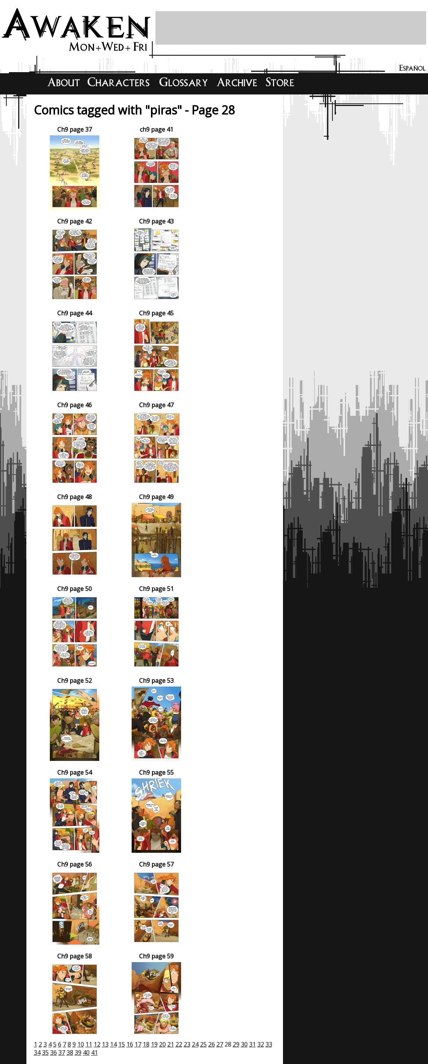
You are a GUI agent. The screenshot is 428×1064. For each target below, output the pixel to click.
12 (97, 1044)
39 (78, 1052)
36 (53, 1052)
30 (244, 1044)
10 (80, 1044)
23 (187, 1044)
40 (86, 1052)
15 (121, 1044)
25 (203, 1044)
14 (113, 1044)
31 (252, 1044)
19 (154, 1044)
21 (170, 1044)
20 (162, 1044)
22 (179, 1044)
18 (146, 1044)
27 (219, 1044)
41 (94, 1052)
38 (70, 1052)
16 (129, 1044)
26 (211, 1044)
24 (195, 1044)
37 (61, 1052)
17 (138, 1044)
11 (89, 1044)
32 (260, 1044)
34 (37, 1052)
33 (269, 1044)
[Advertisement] (290, 28)
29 (236, 1044)
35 (45, 1052)
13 (105, 1044)
